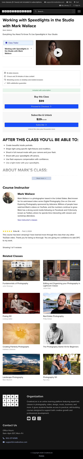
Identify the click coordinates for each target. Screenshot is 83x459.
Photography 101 (50, 377)
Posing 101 (7, 316)
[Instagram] (39, 418)
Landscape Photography (13, 377)
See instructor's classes (27, 220)
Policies (41, 456)
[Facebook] (34, 418)
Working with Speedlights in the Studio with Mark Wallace (17, 51)
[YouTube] (29, 418)
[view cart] (77, 2)
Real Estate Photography (53, 316)
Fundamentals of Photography (15, 283)
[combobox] (54, 11)
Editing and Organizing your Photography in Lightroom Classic (61, 284)
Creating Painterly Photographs (16, 346)
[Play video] (58, 52)
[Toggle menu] (79, 11)
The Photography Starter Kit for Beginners (60, 346)
